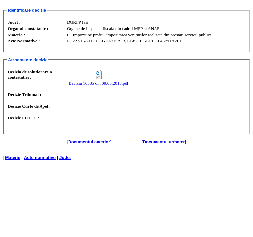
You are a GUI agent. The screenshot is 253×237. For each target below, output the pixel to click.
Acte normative (40, 157)
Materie (12, 157)
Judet (65, 157)
